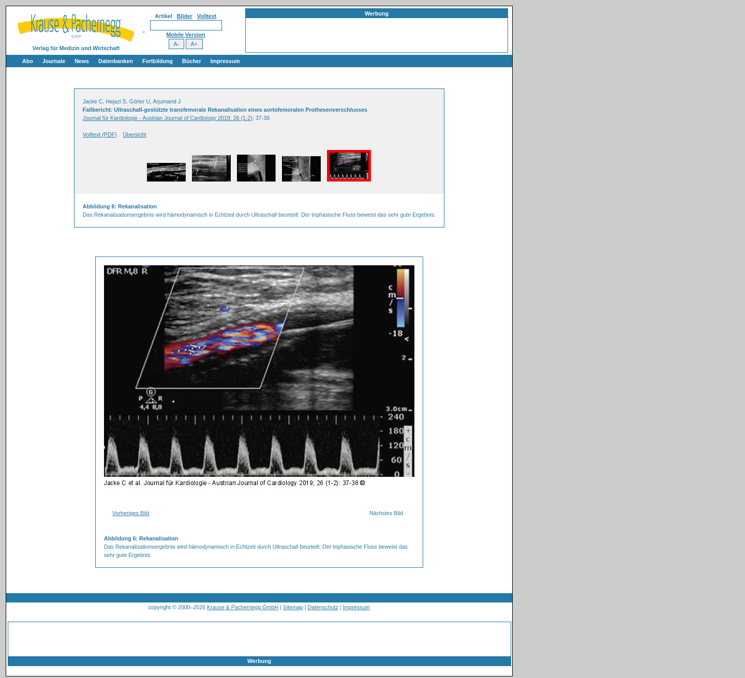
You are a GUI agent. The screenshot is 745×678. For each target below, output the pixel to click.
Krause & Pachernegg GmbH (242, 607)
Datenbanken (115, 61)
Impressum (225, 61)
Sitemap (293, 607)
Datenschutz (323, 607)
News (81, 61)
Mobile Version (185, 35)
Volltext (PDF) (100, 134)
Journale (53, 61)
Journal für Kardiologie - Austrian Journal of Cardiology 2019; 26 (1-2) (167, 118)
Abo (27, 61)
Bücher (191, 61)
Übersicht (134, 134)
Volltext (207, 16)
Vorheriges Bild (131, 513)
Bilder (184, 16)
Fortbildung (157, 61)
